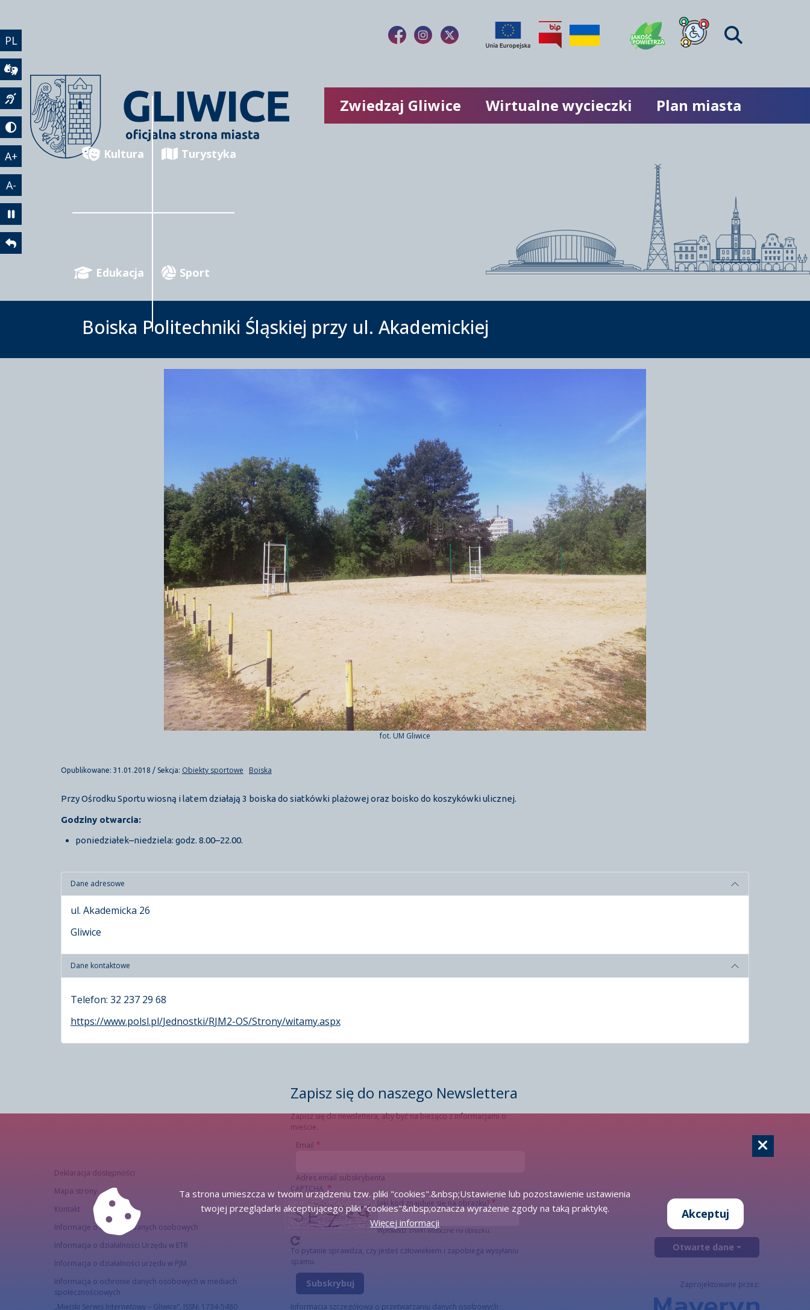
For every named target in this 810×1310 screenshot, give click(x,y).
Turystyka (198, 154)
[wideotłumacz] (11, 69)
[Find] (733, 35)
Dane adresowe (98, 883)
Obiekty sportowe (212, 770)
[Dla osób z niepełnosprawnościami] (694, 35)
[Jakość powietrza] (647, 35)
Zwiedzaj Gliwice (400, 105)
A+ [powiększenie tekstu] (11, 156)
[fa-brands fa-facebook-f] (397, 35)
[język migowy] (11, 98)
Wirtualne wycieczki (559, 105)
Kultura (113, 154)
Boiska (260, 770)
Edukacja (109, 272)
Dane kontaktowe (100, 965)
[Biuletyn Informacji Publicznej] (550, 35)
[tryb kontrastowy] (11, 127)
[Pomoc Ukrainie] (585, 35)
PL (11, 40)
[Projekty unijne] (508, 35)
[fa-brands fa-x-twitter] (450, 35)
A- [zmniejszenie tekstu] (11, 185)
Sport (186, 272)
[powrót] (11, 243)
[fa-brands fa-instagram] (423, 35)
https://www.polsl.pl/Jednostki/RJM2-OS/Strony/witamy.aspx (206, 1021)
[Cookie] (763, 1146)
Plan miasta (698, 105)
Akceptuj (705, 1213)
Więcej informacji (404, 1223)
